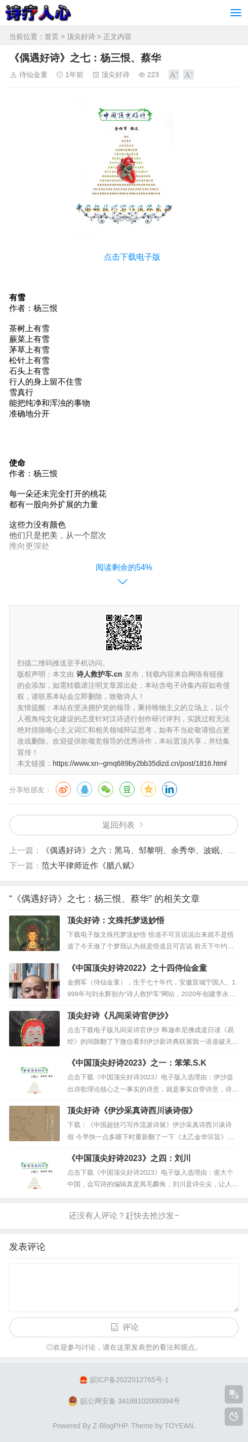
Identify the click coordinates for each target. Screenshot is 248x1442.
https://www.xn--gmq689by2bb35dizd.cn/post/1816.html (140, 763)
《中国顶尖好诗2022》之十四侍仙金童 (137, 968)
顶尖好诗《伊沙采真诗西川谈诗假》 (132, 1110)
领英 (169, 789)
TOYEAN (178, 1426)
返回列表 (118, 825)
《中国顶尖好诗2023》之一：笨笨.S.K (136, 1063)
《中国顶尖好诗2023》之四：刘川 (129, 1158)
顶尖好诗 (81, 36)
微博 (63, 789)
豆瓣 (127, 789)
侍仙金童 (33, 75)
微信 (105, 789)
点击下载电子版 (132, 257)
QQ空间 (148, 789)
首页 (52, 36)
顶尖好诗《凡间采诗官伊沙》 (120, 1015)
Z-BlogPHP (110, 1426)
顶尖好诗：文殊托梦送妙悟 (115, 920)
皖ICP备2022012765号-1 (124, 1380)
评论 (130, 1327)
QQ (84, 789)
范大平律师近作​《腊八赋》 (90, 865)
